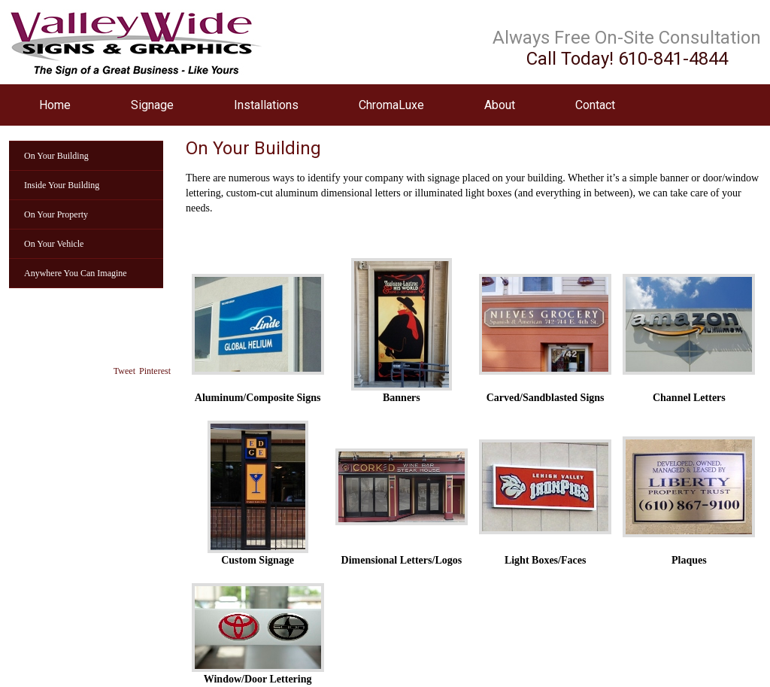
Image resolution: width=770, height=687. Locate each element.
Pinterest (155, 371)
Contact (595, 105)
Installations (266, 105)
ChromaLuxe (391, 105)
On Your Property (56, 214)
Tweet (124, 371)
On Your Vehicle (53, 244)
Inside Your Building (61, 185)
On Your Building (56, 155)
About (499, 105)
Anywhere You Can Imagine (75, 273)
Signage (152, 105)
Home (55, 105)
